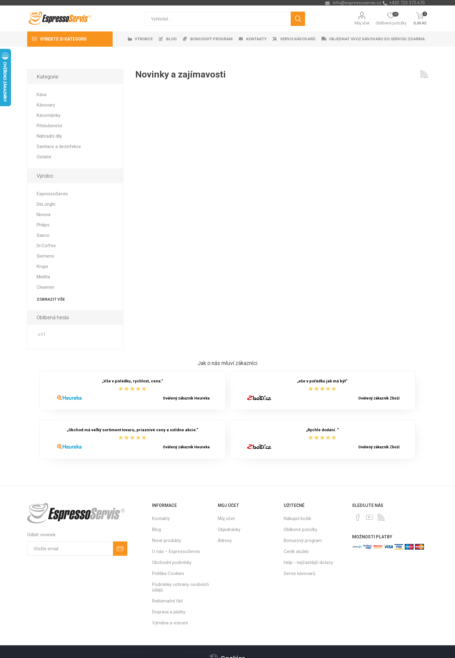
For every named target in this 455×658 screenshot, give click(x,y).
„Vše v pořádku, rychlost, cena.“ (132, 381)
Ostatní (44, 157)
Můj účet (362, 23)
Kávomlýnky (48, 115)
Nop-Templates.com (205, 651)
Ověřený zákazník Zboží (378, 398)
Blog (156, 529)
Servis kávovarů (299, 573)
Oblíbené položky (300, 529)
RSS (424, 74)
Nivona (43, 214)
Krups (42, 266)
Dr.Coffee (46, 245)
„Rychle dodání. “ (322, 430)
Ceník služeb (296, 551)
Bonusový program (303, 540)
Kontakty (161, 518)
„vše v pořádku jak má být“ (322, 381)
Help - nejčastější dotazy (308, 562)
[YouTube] (369, 517)
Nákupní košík (297, 518)
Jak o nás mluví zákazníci (227, 363)
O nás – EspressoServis (176, 551)
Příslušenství (49, 125)
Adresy (225, 540)
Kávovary (46, 105)
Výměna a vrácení (170, 623)
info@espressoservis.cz (357, 2)
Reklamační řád (167, 601)
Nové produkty (166, 540)
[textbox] (217, 19)
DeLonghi (46, 204)
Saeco (43, 235)
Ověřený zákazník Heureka (186, 398)
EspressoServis (52, 194)
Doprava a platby (168, 612)
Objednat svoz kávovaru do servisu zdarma (377, 39)
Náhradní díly (49, 136)
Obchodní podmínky (171, 562)
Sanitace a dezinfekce (59, 146)
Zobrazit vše (51, 299)
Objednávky (229, 529)
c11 (42, 334)
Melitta (43, 277)
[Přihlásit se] (70, 548)
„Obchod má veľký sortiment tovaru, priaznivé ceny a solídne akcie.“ (132, 430)
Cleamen (45, 287)
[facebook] (358, 517)
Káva (41, 94)
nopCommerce (136, 651)
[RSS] (381, 517)
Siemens (45, 256)
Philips (43, 225)
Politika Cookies (168, 573)
